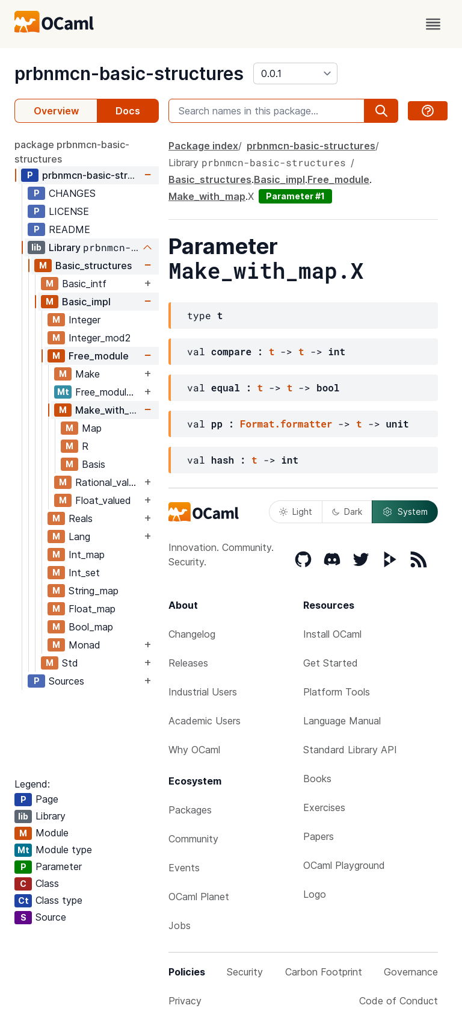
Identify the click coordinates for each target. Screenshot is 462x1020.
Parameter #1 (295, 196)
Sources (66, 681)
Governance (411, 972)
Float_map (92, 609)
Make (87, 374)
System (405, 511)
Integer (84, 320)
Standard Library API (350, 750)
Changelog (191, 634)
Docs (128, 111)
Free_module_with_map (108, 392)
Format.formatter (286, 423)
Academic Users (204, 721)
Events (184, 868)
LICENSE (69, 211)
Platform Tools (336, 692)
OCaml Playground (344, 865)
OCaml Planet (198, 897)
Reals (81, 518)
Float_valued (103, 500)
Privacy (185, 1001)
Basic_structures (93, 266)
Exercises (324, 807)
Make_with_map (108, 410)
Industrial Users (202, 692)
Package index (203, 146)
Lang (79, 536)
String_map (94, 591)
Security (245, 972)
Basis (93, 464)
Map (92, 428)
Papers (318, 836)
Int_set (84, 573)
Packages (190, 810)
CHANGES (72, 193)
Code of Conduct (398, 1001)
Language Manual (342, 721)
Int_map (87, 555)
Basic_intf (84, 284)
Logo (314, 894)
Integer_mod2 (100, 338)
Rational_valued (108, 482)
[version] (295, 73)
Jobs (179, 925)
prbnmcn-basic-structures (129, 73)
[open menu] (433, 24)
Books (317, 779)
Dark (347, 511)
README (69, 229)
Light (295, 511)
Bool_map (91, 627)
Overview (56, 111)
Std (70, 663)
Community (193, 839)
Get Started (330, 663)
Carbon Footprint (323, 972)
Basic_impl (86, 302)
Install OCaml (332, 634)
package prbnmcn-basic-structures (71, 151)
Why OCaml (194, 750)
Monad (84, 645)
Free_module (99, 356)
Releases (188, 663)
